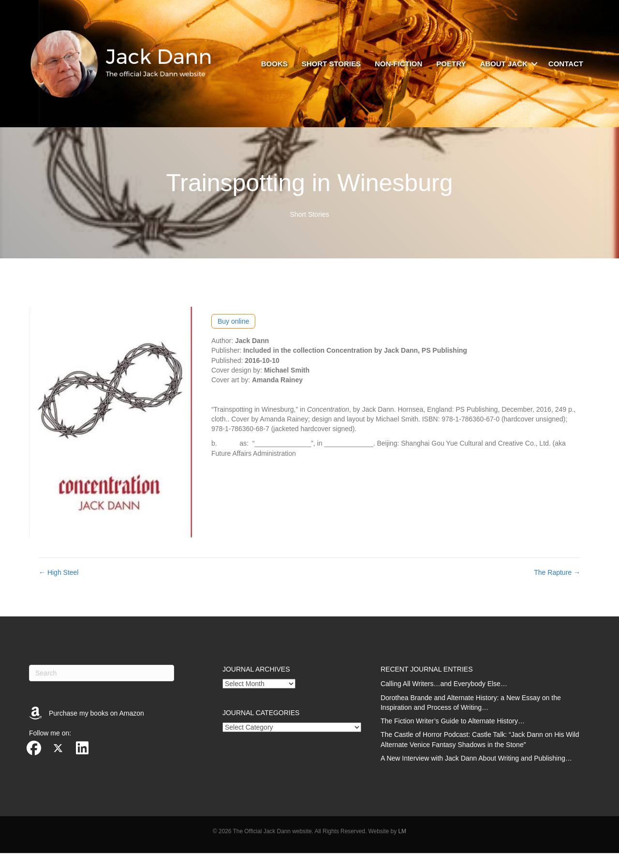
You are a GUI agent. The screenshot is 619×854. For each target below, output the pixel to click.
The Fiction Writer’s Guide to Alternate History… (453, 722)
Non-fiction (398, 64)
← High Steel (58, 574)
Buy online (233, 322)
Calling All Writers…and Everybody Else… (444, 685)
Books (274, 64)
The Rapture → (557, 574)
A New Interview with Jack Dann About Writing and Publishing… (476, 759)
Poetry (451, 64)
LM (402, 832)
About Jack (503, 64)
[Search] (101, 674)
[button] (534, 64)
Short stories (331, 64)
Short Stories (309, 216)
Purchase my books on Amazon (96, 714)
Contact (565, 64)
